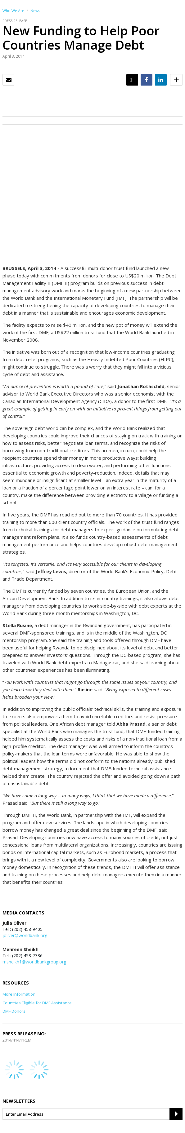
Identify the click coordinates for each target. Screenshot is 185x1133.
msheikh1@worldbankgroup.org (34, 962)
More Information (18, 994)
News (35, 10)
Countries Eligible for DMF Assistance (37, 1003)
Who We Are (13, 10)
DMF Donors (13, 1011)
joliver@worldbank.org (24, 935)
